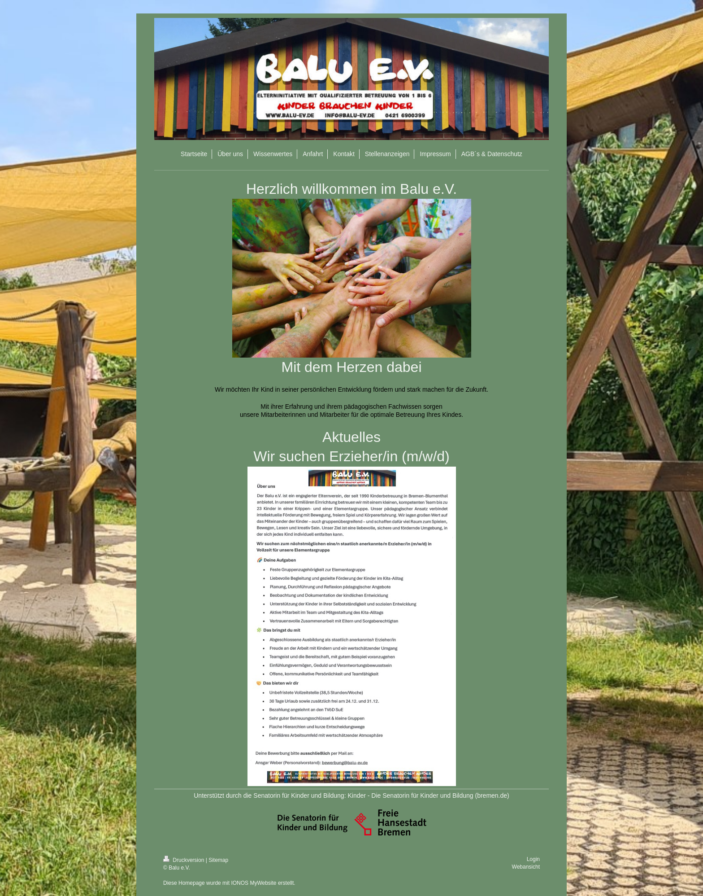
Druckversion (184, 860)
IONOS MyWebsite (253, 883)
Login (533, 859)
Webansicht (526, 867)
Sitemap (218, 860)
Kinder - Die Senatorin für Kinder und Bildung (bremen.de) (428, 795)
